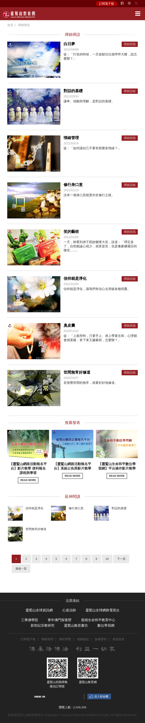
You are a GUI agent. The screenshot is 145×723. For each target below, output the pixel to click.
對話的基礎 (73, 91)
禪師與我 (130, 44)
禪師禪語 (24, 25)
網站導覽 (65, 639)
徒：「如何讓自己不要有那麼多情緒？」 (92, 148)
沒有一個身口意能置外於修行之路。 (89, 195)
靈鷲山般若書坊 (76, 625)
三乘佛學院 (29, 620)
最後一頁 (21, 568)
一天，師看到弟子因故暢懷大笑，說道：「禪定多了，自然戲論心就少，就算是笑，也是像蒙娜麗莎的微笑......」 (100, 246)
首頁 (10, 25)
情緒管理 (71, 138)
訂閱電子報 (106, 3)
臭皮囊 (69, 325)
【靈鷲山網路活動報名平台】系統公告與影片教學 (72, 470)
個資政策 (118, 639)
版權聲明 (101, 639)
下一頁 (121, 558)
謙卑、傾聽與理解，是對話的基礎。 (89, 101)
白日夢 (69, 44)
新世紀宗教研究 (42, 625)
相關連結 (83, 639)
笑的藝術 (71, 231)
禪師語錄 (130, 91)
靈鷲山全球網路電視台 (102, 610)
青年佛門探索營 (59, 620)
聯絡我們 (47, 639)
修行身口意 (73, 185)
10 (107, 558)
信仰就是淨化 (75, 278)
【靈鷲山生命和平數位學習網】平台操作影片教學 (117, 470)
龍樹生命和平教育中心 (98, 620)
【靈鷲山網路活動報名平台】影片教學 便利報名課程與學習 (28, 472)
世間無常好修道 (77, 372)
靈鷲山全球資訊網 (39, 610)
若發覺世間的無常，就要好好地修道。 (91, 382)
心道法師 (69, 610)
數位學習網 (105, 625)
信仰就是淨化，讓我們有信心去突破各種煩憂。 (97, 289)
